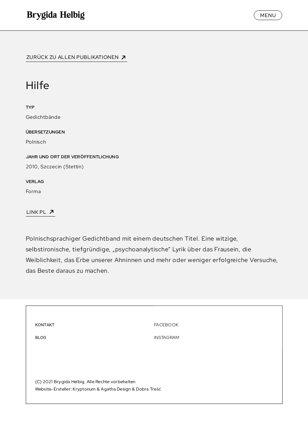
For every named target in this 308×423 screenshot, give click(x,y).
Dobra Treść (148, 389)
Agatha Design (116, 389)
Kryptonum (84, 389)
